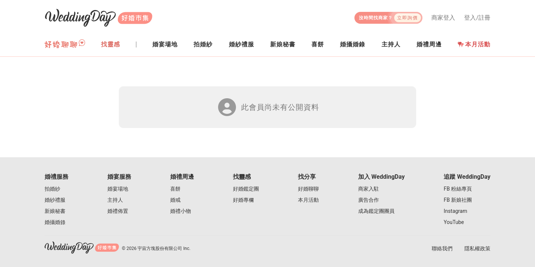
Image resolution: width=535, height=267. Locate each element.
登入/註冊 (477, 18)
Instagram (455, 211)
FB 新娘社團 (458, 200)
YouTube (454, 222)
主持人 (115, 200)
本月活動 (474, 44)
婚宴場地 (117, 189)
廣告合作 (368, 200)
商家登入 (443, 18)
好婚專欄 (243, 200)
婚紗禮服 (55, 200)
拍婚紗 (52, 189)
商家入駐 (368, 189)
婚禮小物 (180, 211)
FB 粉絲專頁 (458, 189)
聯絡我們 (442, 248)
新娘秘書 (55, 211)
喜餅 (175, 189)
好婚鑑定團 (246, 189)
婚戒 (175, 200)
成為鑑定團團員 (376, 211)
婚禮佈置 (117, 211)
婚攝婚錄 (55, 222)
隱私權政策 (477, 248)
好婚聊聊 (308, 189)
